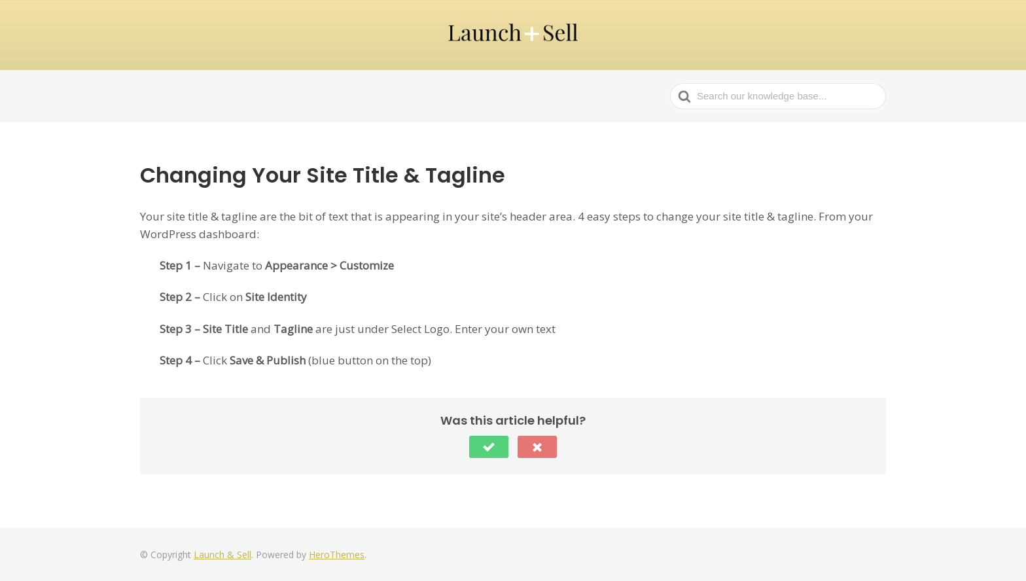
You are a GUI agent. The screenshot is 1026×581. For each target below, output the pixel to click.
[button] (488, 447)
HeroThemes (336, 554)
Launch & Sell (222, 554)
